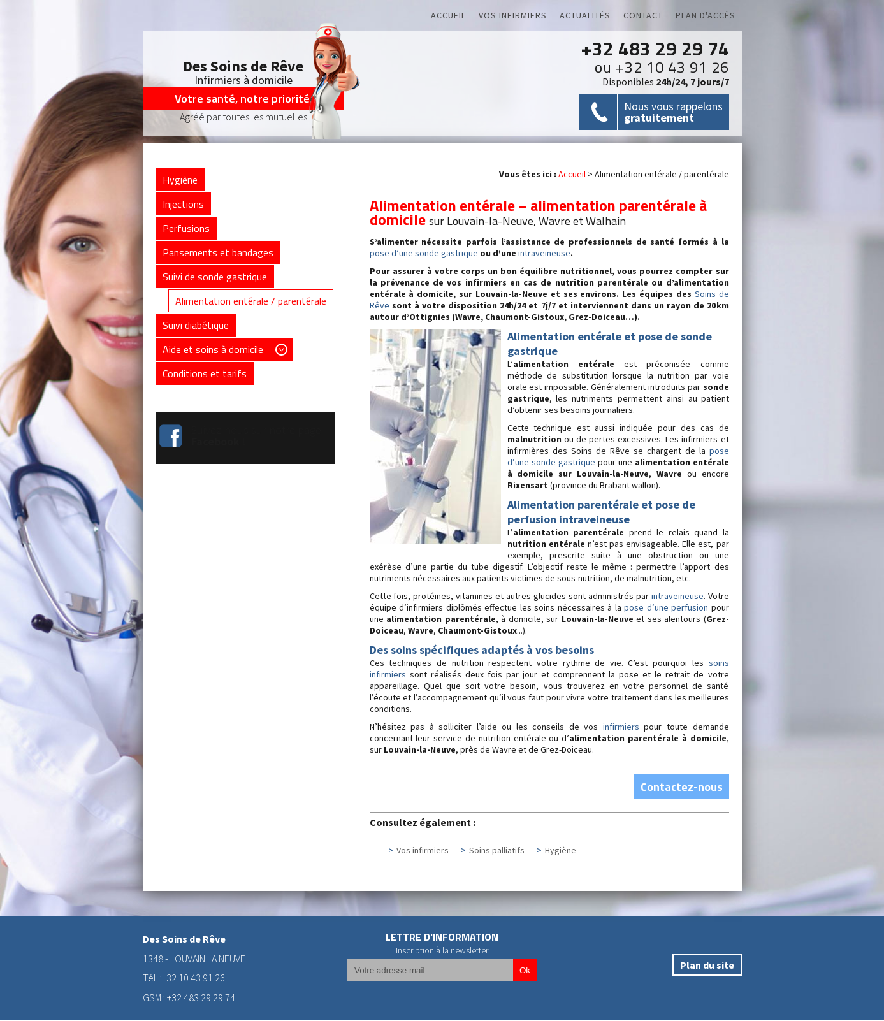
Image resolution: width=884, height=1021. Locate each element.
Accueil (448, 15)
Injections (183, 204)
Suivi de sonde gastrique (215, 277)
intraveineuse (544, 253)
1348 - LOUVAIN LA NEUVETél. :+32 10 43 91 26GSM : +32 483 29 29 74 (194, 968)
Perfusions (186, 228)
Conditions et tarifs (205, 374)
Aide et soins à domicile (213, 350)
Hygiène (560, 851)
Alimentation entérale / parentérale (250, 301)
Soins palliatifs (497, 851)
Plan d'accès (705, 15)
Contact (643, 15)
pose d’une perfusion (666, 608)
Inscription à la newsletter (442, 951)
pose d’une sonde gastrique (424, 253)
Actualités (585, 15)
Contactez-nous (682, 787)
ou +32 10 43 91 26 (662, 66)
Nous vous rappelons (673, 112)
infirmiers (621, 727)
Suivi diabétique (196, 325)
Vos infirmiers (513, 15)
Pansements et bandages (218, 253)
